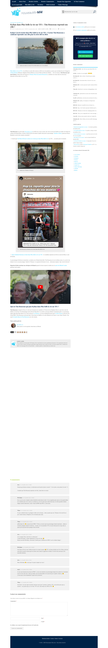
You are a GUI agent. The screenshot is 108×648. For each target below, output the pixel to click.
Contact (52, 638)
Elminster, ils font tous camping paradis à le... (87, 110)
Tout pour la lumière (87, 144)
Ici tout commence (79, 1)
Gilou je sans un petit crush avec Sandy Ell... (87, 116)
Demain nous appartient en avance (81, 127)
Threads (76, 159)
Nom (42, 618)
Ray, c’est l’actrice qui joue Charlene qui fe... (87, 107)
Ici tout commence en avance (79, 134)
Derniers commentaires (47, 1)
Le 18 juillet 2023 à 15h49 (26, 510)
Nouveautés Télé (13, 22)
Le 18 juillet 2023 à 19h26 (26, 569)
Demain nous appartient (64, 1)
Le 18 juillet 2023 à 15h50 (26, 521)
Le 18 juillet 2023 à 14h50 (28, 497)
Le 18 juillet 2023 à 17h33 (26, 560)
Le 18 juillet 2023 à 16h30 (28, 547)
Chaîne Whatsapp (63, 4)
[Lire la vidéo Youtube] (40, 287)
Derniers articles (33, 1)
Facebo (75, 156)
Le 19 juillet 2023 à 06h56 (26, 582)
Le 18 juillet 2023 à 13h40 (26, 484)
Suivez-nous (22, 1)
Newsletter (40, 4)
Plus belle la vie (29, 4)
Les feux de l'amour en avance (80, 140)
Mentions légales (46, 638)
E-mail (43, 621)
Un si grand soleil (17, 4)
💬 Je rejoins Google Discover (85, 55)
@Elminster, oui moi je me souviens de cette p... (87, 97)
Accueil (14, 1)
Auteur (56, 638)
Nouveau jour (76, 144)
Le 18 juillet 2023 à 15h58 (26, 534)
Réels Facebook (50, 4)
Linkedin (76, 168)
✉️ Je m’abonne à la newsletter (85, 52)
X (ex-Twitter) (77, 154)
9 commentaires (62, 29)
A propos (61, 638)
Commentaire (13, 601)
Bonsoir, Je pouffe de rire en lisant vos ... (86, 105)
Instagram (76, 158)
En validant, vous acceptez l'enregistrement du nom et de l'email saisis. (24, 625)
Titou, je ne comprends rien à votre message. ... (88, 113)
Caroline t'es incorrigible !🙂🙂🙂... (85, 73)
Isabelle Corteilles (45, 29)
